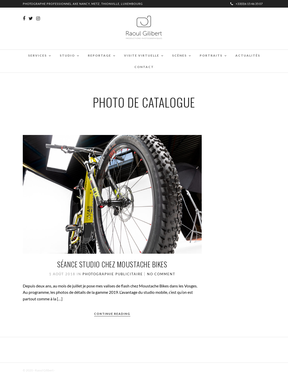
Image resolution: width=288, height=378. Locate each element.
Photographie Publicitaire (113, 274)
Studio (67, 55)
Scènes (179, 55)
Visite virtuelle (141, 55)
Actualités (247, 55)
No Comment (161, 274)
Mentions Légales (66, 370)
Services (37, 55)
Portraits (211, 55)
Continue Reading (112, 313)
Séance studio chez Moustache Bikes (112, 264)
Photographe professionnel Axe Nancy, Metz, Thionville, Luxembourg (83, 3)
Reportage (99, 55)
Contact (144, 67)
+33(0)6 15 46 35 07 (246, 4)
